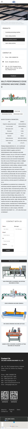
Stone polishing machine (14, 22)
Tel (3, 238)
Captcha (4, 244)
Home (2, 22)
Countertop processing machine (12, 32)
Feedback (13, 76)
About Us (3, 409)
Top (11, 411)
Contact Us (4, 411)
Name (4, 226)
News (18, 409)
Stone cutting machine (10, 36)
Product (6, 22)
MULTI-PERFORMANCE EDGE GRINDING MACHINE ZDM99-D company (12, 152)
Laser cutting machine (10, 43)
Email (4, 232)
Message (16, 226)
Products (11, 409)
